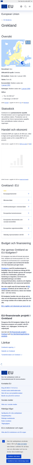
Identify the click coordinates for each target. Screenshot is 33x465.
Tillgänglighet (5, 423)
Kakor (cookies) (6, 421)
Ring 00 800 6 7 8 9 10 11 (9, 388)
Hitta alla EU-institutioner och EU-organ (13, 432)
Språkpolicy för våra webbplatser (11, 413)
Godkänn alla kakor (14, 456)
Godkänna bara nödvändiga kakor (18, 461)
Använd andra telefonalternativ (11, 390)
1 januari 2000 (25, 88)
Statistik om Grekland (8, 351)
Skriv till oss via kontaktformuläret (11, 393)
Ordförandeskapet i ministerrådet (16, 206)
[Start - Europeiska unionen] (10, 6)
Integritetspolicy (6, 415)
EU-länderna (7, 20)
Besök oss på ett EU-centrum (10, 396)
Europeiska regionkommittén (16, 228)
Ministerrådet (16, 200)
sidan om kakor (22, 444)
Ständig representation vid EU (16, 234)
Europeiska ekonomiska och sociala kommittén (16, 221)
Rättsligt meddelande (8, 418)
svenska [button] (21, 6)
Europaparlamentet (16, 194)
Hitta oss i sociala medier (9, 404)
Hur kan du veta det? (25, 1)
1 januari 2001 (5, 85)
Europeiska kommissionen (16, 213)
